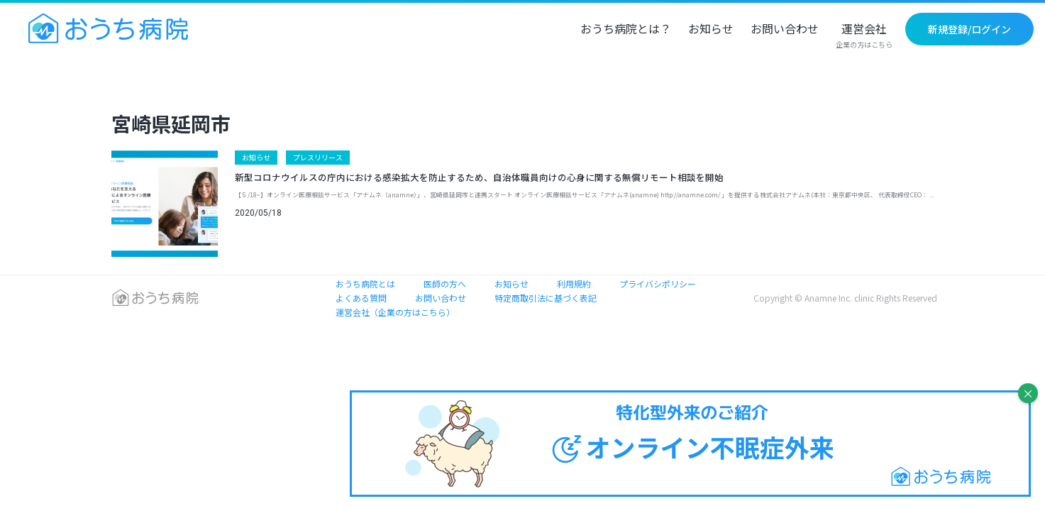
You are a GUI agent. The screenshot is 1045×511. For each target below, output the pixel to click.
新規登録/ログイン (969, 29)
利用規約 (574, 284)
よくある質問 (361, 298)
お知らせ (711, 30)
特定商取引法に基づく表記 (545, 298)
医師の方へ (445, 284)
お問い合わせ (785, 30)
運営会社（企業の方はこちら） (395, 312)
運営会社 (864, 36)
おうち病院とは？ (625, 30)
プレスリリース (318, 157)
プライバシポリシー (657, 284)
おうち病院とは (365, 284)
